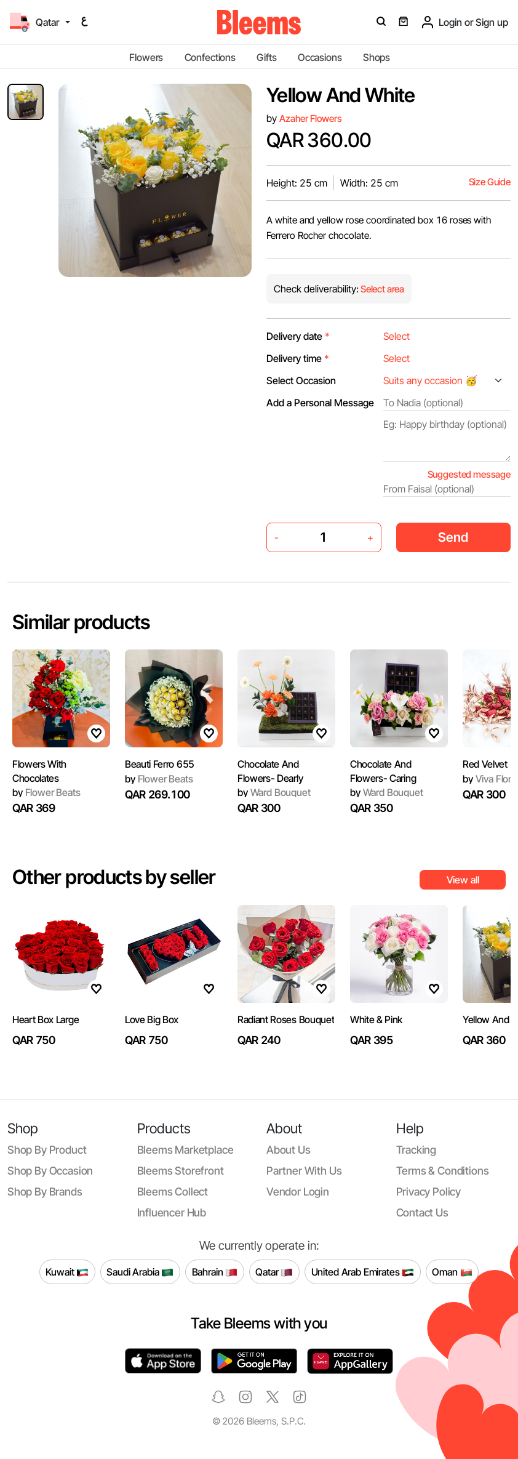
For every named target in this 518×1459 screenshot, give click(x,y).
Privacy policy (428, 1191)
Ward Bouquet (274, 792)
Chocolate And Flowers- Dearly (270, 771)
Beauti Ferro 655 (159, 764)
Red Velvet (485, 764)
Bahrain (215, 1272)
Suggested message (469, 474)
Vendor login (297, 1191)
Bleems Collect (173, 1191)
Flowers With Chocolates (39, 771)
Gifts (266, 57)
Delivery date (298, 336)
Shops (376, 57)
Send (453, 537)
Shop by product (46, 1149)
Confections (210, 57)
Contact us (422, 1212)
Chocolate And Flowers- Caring (383, 771)
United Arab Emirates (363, 1272)
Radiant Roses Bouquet (285, 1019)
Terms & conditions (442, 1170)
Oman (452, 1272)
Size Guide (490, 182)
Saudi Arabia (139, 1272)
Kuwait (67, 1272)
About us (288, 1149)
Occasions (320, 57)
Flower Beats (46, 792)
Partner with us (303, 1170)
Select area (381, 289)
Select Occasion (301, 380)
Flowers (146, 57)
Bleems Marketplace (185, 1149)
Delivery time (297, 358)
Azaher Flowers (310, 118)
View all (463, 880)
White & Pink (376, 1019)
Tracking (416, 1149)
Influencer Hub (172, 1212)
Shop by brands (44, 1191)
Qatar (274, 1272)
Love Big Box (151, 1019)
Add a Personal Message (320, 402)
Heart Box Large (45, 1019)
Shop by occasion (50, 1170)
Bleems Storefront (180, 1170)
